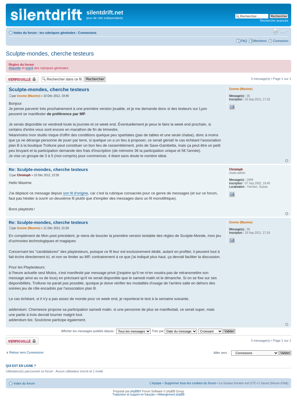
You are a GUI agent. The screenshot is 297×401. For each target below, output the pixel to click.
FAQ (244, 41)
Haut (286, 160)
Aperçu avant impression (275, 31)
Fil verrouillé (22, 79)
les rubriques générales (57, 32)
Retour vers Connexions (26, 352)
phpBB (134, 391)
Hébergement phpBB (170, 394)
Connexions (87, 32)
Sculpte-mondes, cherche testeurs (50, 53)
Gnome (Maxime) (28, 96)
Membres (260, 41)
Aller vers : (221, 352)
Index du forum (25, 32)
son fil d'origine (75, 193)
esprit (29, 68)
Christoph (23, 175)
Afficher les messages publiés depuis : (106, 331)
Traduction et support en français (134, 394)
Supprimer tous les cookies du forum (190, 383)
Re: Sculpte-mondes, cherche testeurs (48, 169)
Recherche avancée (274, 20)
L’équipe (156, 383)
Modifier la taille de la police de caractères (284, 31)
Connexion (280, 41)
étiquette (15, 68)
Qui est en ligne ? (21, 365)
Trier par (174, 331)
